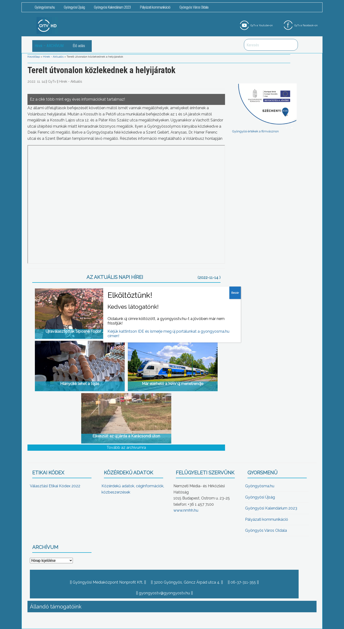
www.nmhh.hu (185, 510)
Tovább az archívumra (126, 447)
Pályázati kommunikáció (155, 7)
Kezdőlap (33, 56)
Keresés (291, 45)
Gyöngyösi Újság (74, 7)
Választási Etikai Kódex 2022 (55, 486)
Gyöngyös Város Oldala (193, 7)
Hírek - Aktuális (53, 56)
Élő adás (79, 45)
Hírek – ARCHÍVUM (49, 45)
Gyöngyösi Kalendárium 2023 (112, 7)
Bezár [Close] (235, 292)
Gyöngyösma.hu (45, 7)
